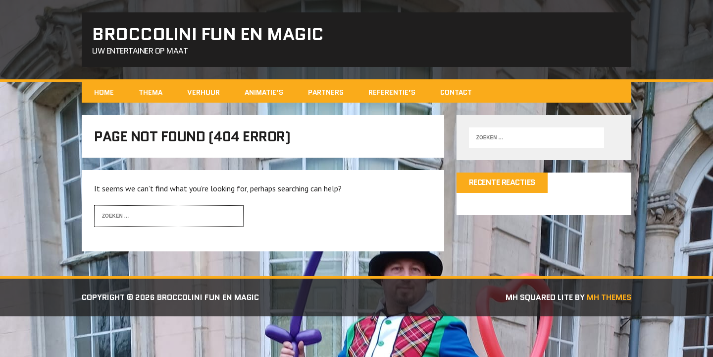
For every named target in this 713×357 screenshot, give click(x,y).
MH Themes (609, 297)
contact (456, 92)
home (104, 92)
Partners (326, 92)
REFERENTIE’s (391, 92)
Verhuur (203, 92)
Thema (150, 92)
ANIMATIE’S (264, 92)
